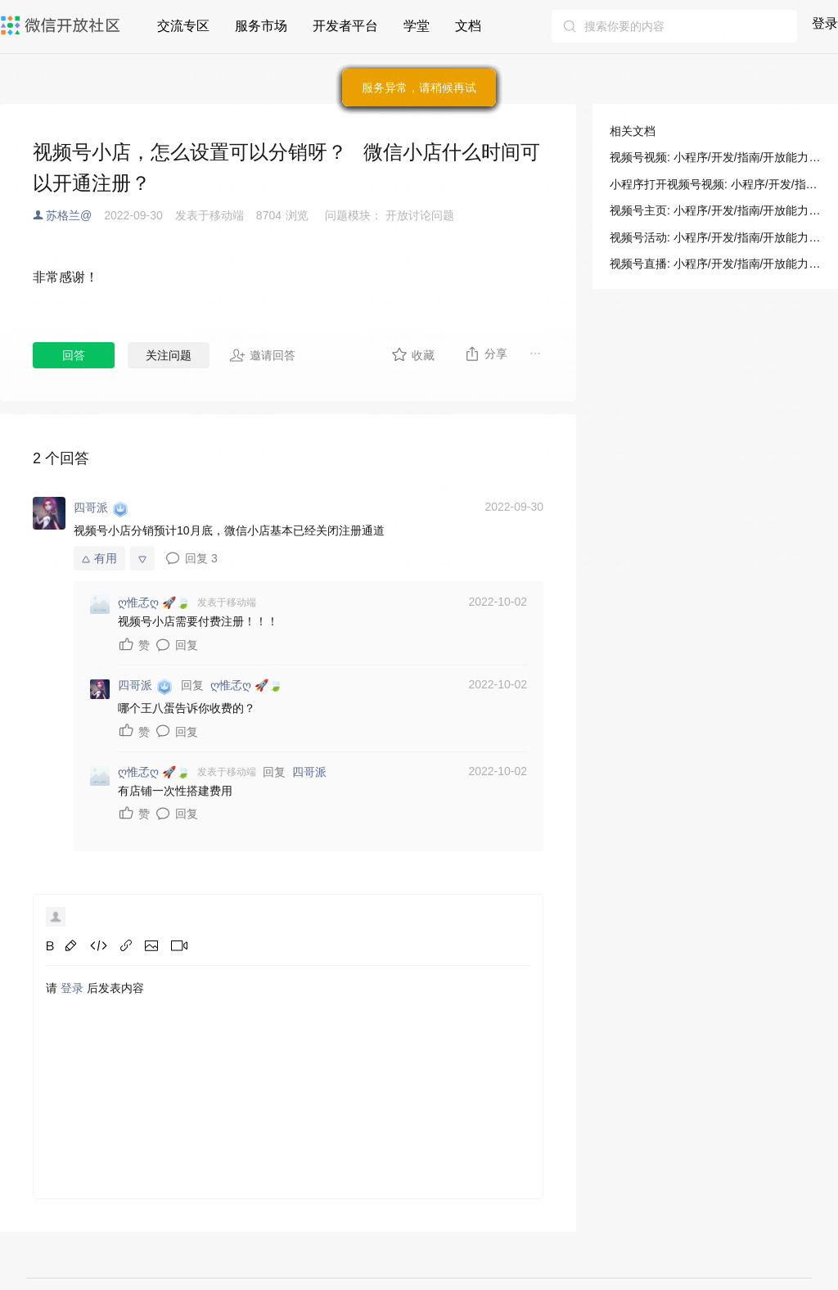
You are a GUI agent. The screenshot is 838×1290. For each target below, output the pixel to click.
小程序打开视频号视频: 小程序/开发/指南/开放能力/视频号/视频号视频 (715, 184)
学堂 (416, 26)
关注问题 (168, 355)
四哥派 (309, 771)
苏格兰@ (69, 215)
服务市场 (261, 26)
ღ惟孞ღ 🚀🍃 (246, 685)
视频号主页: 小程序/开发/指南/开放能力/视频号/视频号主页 (715, 210)
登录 (825, 23)
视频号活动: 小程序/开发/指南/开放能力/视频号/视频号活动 (715, 237)
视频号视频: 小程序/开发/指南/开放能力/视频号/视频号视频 (715, 157)
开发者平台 (345, 26)
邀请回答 (262, 355)
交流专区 (183, 26)
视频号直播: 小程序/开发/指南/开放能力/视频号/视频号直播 (715, 263)
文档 (468, 26)
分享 (485, 353)
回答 (73, 355)
